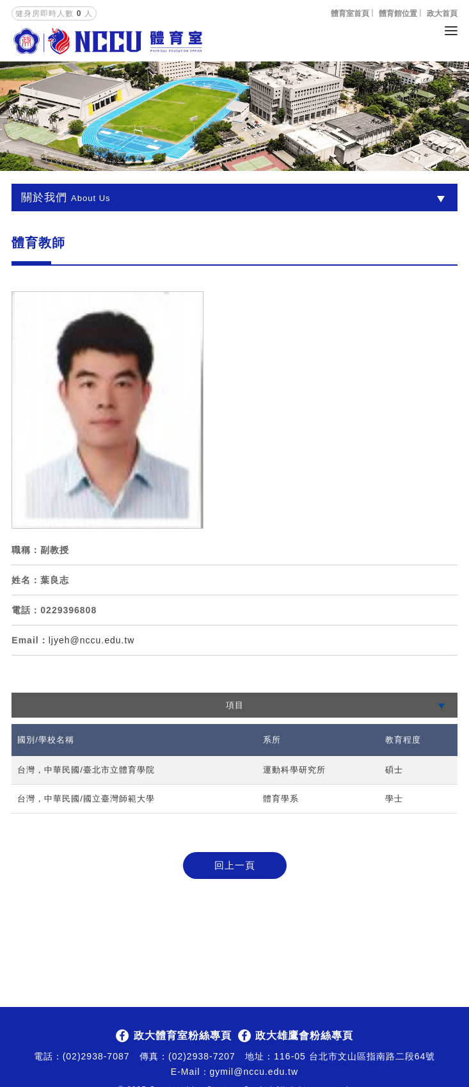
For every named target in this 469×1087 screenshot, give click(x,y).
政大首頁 (442, 13)
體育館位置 (398, 13)
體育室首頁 (350, 13)
